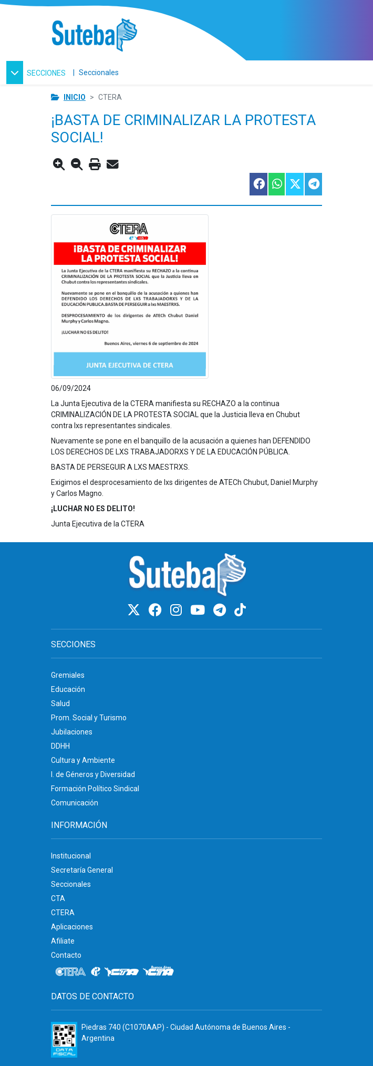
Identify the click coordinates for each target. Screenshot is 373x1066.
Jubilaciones (71, 732)
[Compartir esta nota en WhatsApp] (276, 184)
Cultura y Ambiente (83, 760)
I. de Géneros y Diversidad (93, 774)
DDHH (60, 746)
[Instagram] (177, 610)
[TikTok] (240, 610)
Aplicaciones (72, 927)
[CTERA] (71, 972)
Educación (68, 689)
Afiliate (63, 941)
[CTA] (122, 972)
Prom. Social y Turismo (89, 717)
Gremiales (68, 675)
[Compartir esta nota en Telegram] (313, 184)
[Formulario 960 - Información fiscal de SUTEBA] (64, 1040)
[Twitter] (135, 610)
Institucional (71, 856)
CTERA (63, 912)
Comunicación (74, 803)
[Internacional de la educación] (95, 972)
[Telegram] (221, 610)
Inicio (75, 97)
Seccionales (99, 72)
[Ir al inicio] (94, 35)
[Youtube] (199, 610)
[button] (37, 72)
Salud (60, 703)
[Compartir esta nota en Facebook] (257, 184)
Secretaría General (82, 870)
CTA (58, 898)
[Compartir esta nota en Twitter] (294, 184)
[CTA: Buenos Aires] (160, 972)
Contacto (66, 955)
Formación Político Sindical (95, 788)
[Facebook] (157, 610)
